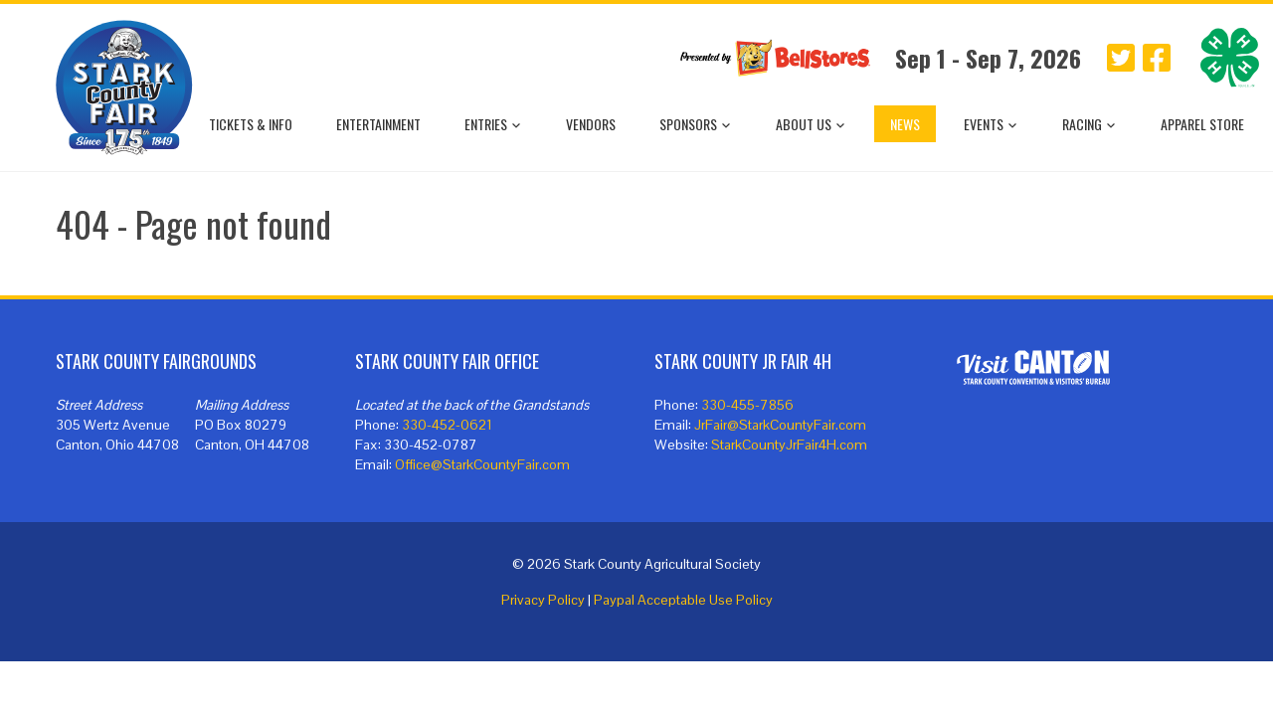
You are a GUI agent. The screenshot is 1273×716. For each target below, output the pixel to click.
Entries (493, 123)
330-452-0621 (447, 425)
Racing (1089, 123)
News (905, 123)
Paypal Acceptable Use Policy (683, 600)
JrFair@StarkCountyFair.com (780, 425)
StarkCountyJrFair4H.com (789, 444)
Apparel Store (1202, 123)
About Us (811, 123)
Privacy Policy (543, 600)
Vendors (591, 123)
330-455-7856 (747, 405)
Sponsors (695, 123)
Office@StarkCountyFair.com (482, 464)
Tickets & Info (250, 123)
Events (991, 123)
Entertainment (378, 123)
